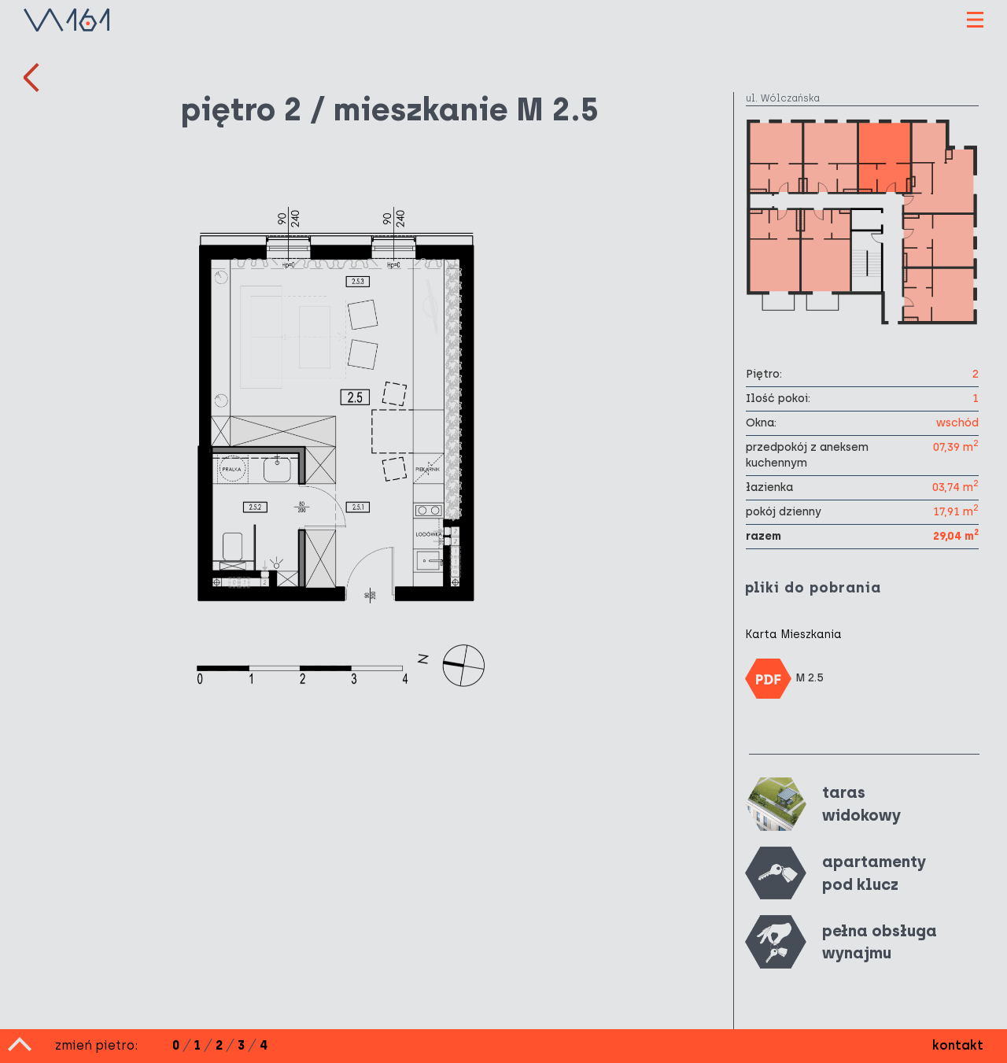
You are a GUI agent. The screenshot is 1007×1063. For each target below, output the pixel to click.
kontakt (957, 1045)
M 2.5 (784, 679)
